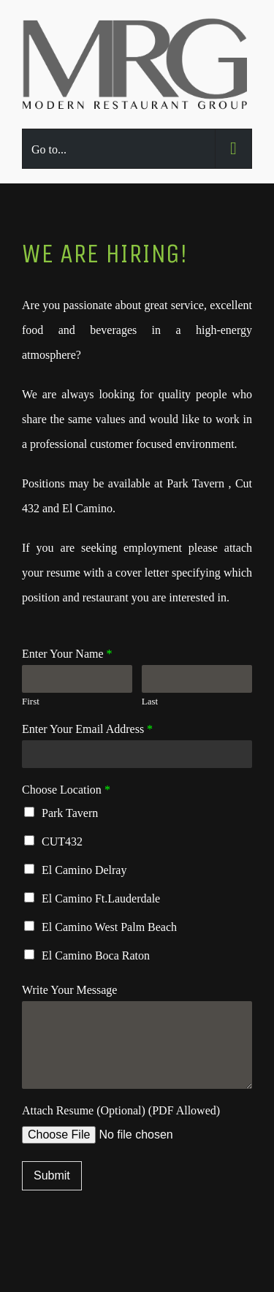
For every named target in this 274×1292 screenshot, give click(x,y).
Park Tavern (70, 813)
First (30, 701)
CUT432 (62, 841)
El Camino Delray (84, 870)
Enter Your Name (67, 653)
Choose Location (66, 789)
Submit (52, 1175)
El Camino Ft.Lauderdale (101, 898)
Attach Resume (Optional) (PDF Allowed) (121, 1110)
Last (150, 701)
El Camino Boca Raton (96, 955)
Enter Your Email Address (87, 729)
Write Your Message (69, 990)
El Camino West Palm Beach (109, 927)
